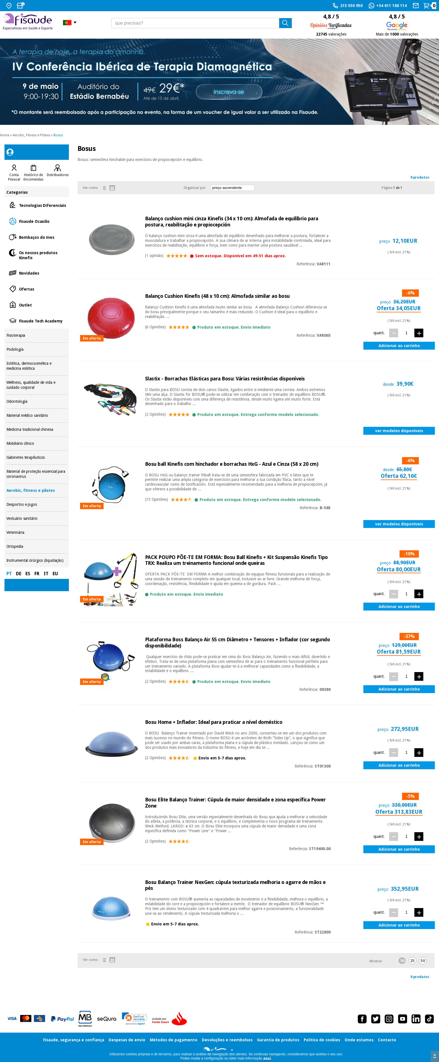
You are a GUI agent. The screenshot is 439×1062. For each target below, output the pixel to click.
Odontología (36, 401)
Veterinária (36, 532)
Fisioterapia (36, 335)
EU (55, 573)
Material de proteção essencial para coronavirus (36, 474)
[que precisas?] (201, 23)
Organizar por (195, 188)
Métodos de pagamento (173, 1040)
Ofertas (36, 289)
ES (27, 573)
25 (412, 960)
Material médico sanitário (36, 415)
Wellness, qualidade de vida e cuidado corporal (36, 385)
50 (423, 960)
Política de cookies (322, 1040)
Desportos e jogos (36, 504)
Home (4, 135)
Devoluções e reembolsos (227, 1040)
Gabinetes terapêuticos (36, 457)
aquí (267, 1058)
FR (36, 573)
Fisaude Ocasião (36, 221)
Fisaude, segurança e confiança (73, 1040)
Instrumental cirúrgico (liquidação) (36, 560)
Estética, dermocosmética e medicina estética (36, 366)
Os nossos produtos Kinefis (36, 255)
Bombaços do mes (36, 237)
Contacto (387, 1040)
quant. (379, 333)
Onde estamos (359, 1040)
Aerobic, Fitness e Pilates (31, 135)
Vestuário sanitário (36, 518)
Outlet (36, 305)
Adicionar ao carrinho (399, 345)
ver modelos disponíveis (399, 431)
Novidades (36, 273)
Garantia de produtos (278, 1040)
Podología (36, 349)
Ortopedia (36, 546)
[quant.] (406, 332)
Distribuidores (58, 175)
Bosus (58, 135)
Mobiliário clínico (36, 443)
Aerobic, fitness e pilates (36, 490)
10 (402, 960)
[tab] (14, 173)
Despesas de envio (127, 1040)
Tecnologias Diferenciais (36, 205)
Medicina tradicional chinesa (36, 429)
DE (18, 573)
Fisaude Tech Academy (36, 321)
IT (46, 573)
